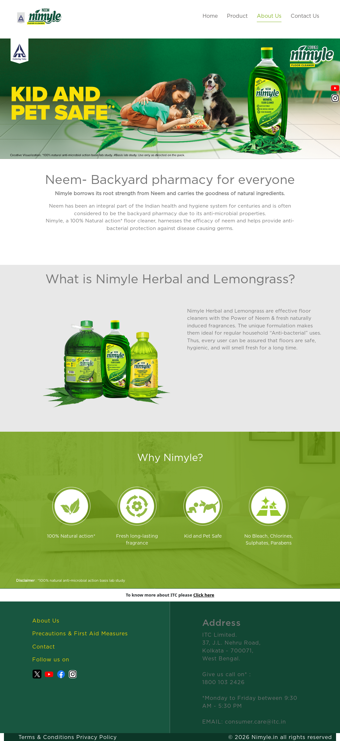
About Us (269, 16)
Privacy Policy (96, 737)
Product (237, 16)
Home (210, 16)
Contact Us (305, 16)
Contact (43, 647)
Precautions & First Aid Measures (80, 633)
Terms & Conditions (46, 737)
